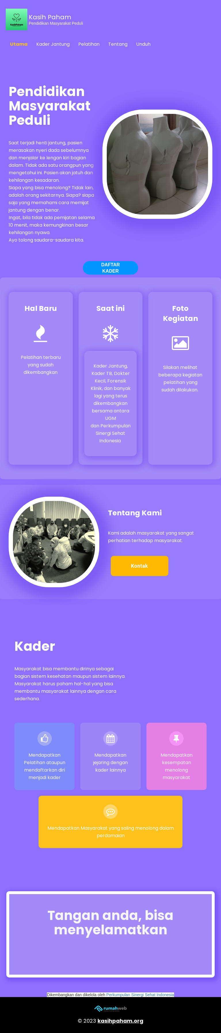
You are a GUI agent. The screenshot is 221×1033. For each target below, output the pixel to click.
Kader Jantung (53, 44)
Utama (19, 44)
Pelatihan (89, 44)
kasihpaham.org (120, 1020)
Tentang (117, 44)
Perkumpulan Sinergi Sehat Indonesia (140, 994)
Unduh (143, 44)
